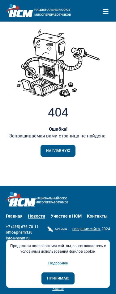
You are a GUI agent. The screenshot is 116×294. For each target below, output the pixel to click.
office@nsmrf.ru (19, 232)
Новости (36, 216)
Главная (14, 216)
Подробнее (58, 263)
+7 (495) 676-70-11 (22, 227)
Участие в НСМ (66, 216)
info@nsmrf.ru (18, 238)
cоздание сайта (86, 229)
